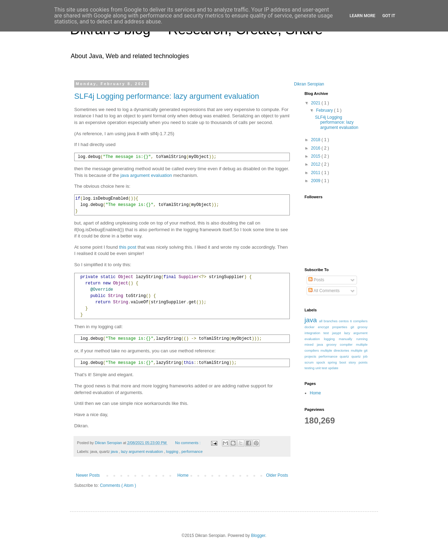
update (333, 368)
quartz (345, 356)
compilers (360, 321)
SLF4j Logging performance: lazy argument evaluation (166, 96)
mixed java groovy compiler (330, 344)
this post (127, 247)
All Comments (324, 290)
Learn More (363, 15)
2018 (316, 139)
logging (173, 451)
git (354, 327)
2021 (316, 103)
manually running (353, 339)
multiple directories (336, 350)
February (325, 110)
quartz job (359, 356)
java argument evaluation (146, 175)
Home (183, 475)
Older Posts (277, 475)
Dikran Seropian (309, 84)
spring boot (338, 362)
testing (309, 368)
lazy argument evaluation (142, 451)
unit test (321, 368)
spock (322, 362)
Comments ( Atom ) (118, 485)
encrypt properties (334, 327)
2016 (316, 148)
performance (192, 451)
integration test (318, 333)
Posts (316, 279)
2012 (316, 164)
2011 (316, 172)
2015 (316, 156)
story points (358, 362)
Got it (388, 15)
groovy (362, 327)
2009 (316, 180)
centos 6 (346, 321)
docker (311, 327)
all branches (329, 321)
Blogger (258, 535)
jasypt (338, 333)
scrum (310, 362)
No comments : (188, 443)
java (115, 451)
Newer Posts (88, 475)
